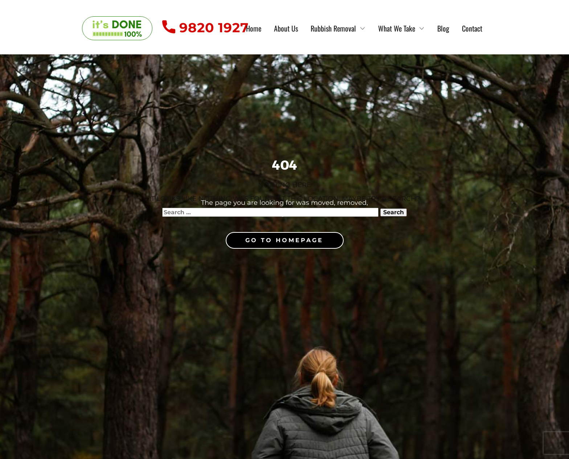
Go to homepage (284, 240)
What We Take (396, 28)
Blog (443, 28)
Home (253, 28)
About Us (286, 28)
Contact (472, 28)
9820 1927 (205, 28)
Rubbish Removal (333, 28)
